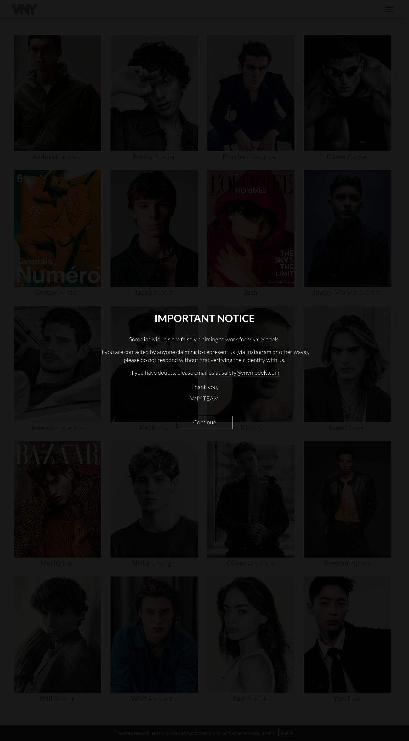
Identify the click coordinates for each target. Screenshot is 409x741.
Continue (204, 422)
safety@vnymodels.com (250, 372)
